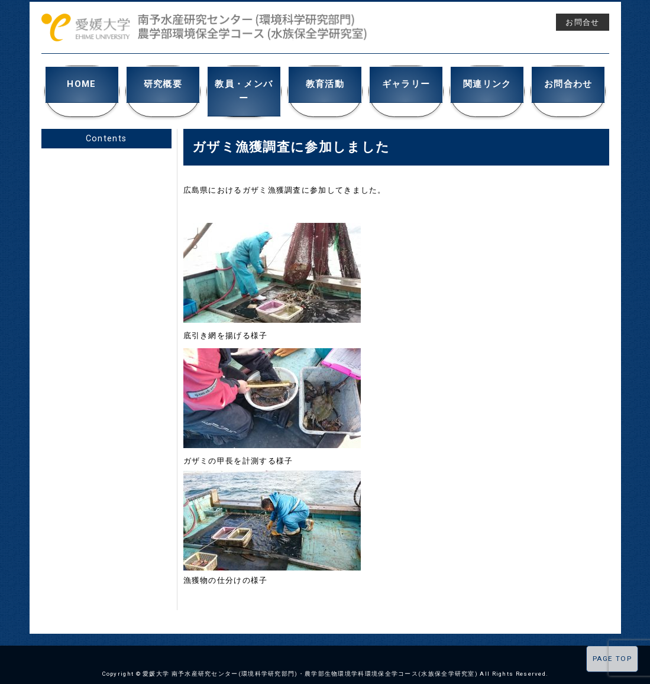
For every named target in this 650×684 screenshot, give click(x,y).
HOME (81, 82)
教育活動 (325, 82)
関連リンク (487, 82)
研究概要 (163, 82)
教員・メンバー (244, 82)
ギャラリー (406, 82)
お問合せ (582, 22)
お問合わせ (568, 82)
